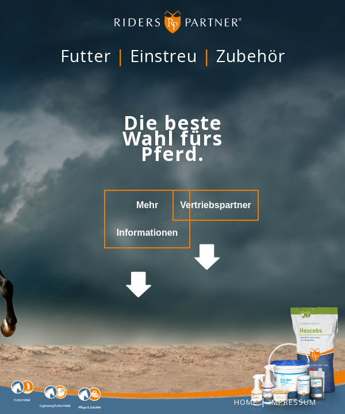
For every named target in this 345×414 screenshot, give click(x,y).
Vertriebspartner (215, 205)
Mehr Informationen (147, 218)
